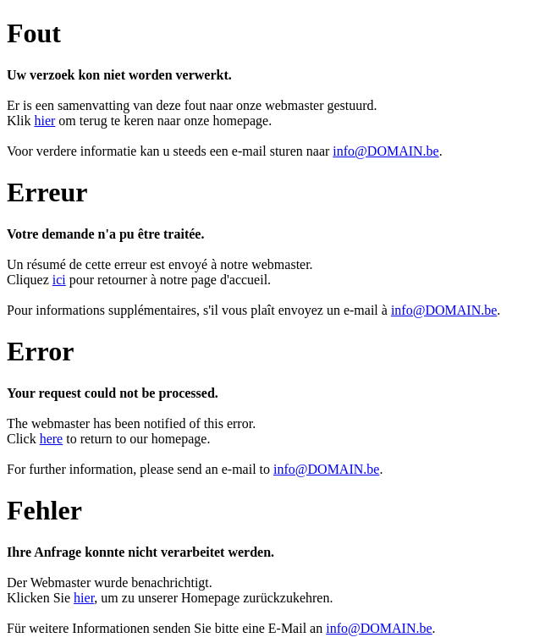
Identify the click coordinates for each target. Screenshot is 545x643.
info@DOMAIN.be (385, 151)
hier (44, 120)
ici (59, 279)
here (51, 438)
